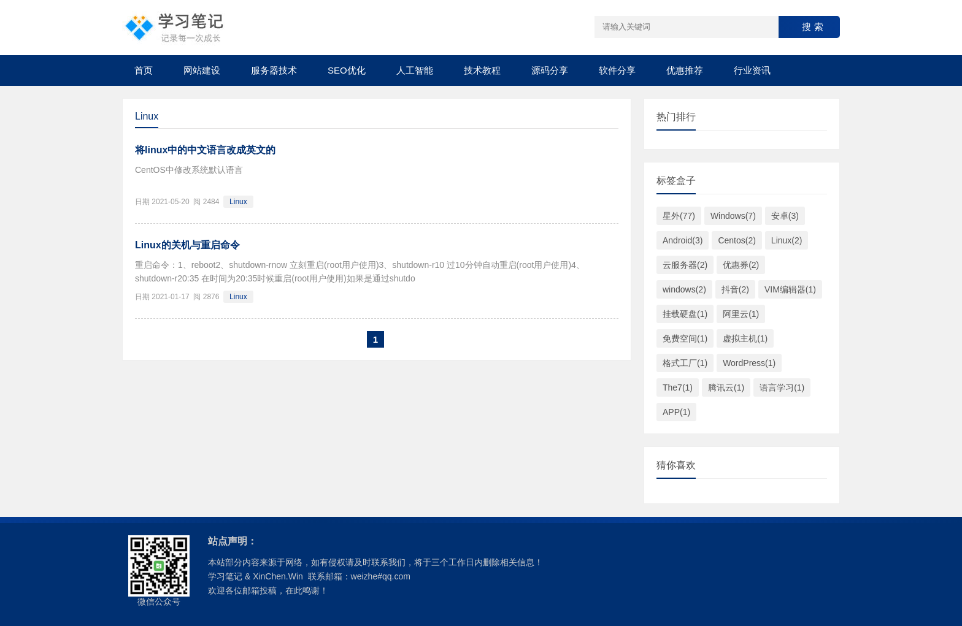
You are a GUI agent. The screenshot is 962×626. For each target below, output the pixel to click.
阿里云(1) (741, 314)
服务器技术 (274, 70)
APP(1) (676, 412)
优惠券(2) (741, 265)
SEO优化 (347, 70)
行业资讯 (752, 70)
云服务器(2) (685, 265)
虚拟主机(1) (745, 338)
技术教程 (482, 70)
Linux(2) (786, 240)
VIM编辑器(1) (790, 289)
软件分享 (617, 70)
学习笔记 (225, 576)
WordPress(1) (749, 363)
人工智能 (414, 70)
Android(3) (682, 240)
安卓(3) (785, 216)
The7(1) (678, 387)
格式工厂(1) (685, 363)
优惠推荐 (684, 70)
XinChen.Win (278, 576)
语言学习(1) (782, 387)
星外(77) (679, 216)
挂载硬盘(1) (685, 314)
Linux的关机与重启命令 (187, 245)
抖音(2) (735, 289)
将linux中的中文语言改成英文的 (205, 150)
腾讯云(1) (726, 387)
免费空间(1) (685, 338)
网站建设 (201, 70)
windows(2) (684, 289)
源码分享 (549, 70)
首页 (143, 70)
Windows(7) (733, 216)
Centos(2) (736, 240)
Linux (238, 201)
